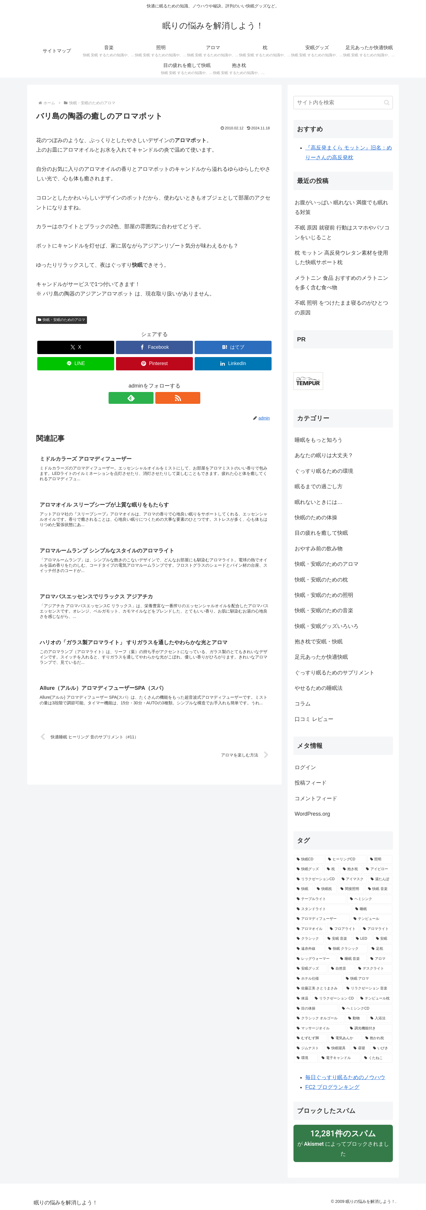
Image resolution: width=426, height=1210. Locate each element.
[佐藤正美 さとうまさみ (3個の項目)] (318, 988)
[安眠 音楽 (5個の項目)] (338, 938)
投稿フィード (311, 783)
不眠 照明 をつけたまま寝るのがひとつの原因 (341, 307)
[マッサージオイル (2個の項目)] (320, 1028)
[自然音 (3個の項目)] (341, 968)
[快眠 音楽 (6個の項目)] (379, 889)
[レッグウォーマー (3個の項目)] (315, 958)
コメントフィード (316, 798)
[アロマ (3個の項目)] (380, 958)
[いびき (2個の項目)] (381, 1048)
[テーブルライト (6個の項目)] (320, 899)
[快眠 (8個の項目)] (303, 889)
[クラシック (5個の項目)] (309, 938)
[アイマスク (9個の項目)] (353, 879)
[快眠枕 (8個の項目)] (325, 889)
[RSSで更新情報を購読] (161, 398)
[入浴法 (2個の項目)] (380, 1018)
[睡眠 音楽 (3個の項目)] (352, 958)
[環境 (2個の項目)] (306, 1058)
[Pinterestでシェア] (154, 363)
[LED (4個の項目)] (362, 938)
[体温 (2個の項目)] (302, 998)
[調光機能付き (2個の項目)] (369, 1028)
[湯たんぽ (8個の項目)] (380, 879)
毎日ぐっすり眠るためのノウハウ (345, 1077)
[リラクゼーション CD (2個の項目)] (334, 998)
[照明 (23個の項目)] (379, 859)
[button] (387, 102)
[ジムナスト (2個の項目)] (308, 1048)
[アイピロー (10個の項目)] (377, 869)
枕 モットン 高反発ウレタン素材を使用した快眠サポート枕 (341, 257)
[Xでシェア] (75, 347)
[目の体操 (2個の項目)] (316, 1008)
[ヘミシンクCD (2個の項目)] (365, 1008)
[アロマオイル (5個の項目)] (310, 929)
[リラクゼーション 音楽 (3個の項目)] (368, 988)
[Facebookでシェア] (154, 347)
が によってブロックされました (343, 1142)
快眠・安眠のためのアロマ (61, 320)
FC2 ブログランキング (332, 1087)
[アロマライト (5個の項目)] (376, 929)
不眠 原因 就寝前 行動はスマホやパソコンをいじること (342, 232)
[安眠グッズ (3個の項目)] (310, 968)
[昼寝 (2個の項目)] (360, 1048)
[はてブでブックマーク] (233, 347)
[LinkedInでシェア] (233, 363)
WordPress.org (312, 814)
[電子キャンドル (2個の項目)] (339, 1058)
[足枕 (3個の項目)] (380, 948)
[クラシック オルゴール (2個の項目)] (319, 1018)
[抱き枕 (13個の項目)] (351, 869)
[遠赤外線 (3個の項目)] (309, 948)
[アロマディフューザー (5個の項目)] (322, 919)
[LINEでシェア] (75, 363)
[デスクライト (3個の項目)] (374, 968)
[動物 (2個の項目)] (356, 1018)
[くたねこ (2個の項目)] (377, 1058)
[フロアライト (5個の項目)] (343, 929)
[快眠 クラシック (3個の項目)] (347, 948)
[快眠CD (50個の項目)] (309, 859)
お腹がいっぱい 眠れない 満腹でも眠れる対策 (341, 207)
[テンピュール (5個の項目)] (371, 919)
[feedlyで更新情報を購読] (148, 398)
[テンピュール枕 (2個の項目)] (375, 998)
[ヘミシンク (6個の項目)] (369, 899)
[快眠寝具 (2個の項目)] (337, 1048)
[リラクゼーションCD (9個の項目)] (316, 879)
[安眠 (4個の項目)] (382, 938)
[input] (343, 102)
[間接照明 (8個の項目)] (351, 889)
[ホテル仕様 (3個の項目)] (318, 978)
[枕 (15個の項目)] (331, 869)
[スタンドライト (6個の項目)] (322, 909)
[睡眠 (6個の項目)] (372, 909)
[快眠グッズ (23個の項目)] (308, 869)
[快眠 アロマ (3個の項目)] (367, 978)
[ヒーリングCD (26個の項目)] (345, 859)
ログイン (305, 767)
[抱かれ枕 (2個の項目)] (377, 1038)
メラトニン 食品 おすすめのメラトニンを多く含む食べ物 (341, 282)
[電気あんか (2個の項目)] (345, 1038)
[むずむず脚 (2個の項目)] (310, 1038)
